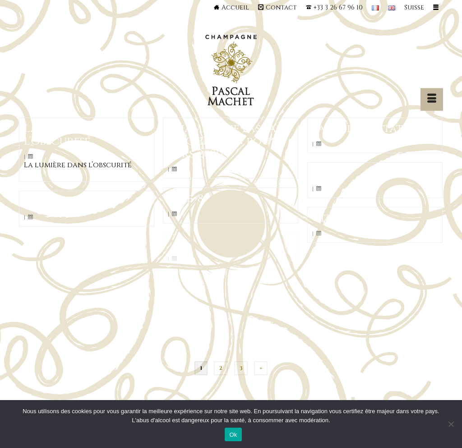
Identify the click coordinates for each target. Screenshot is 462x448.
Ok (233, 434)
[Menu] (431, 99)
